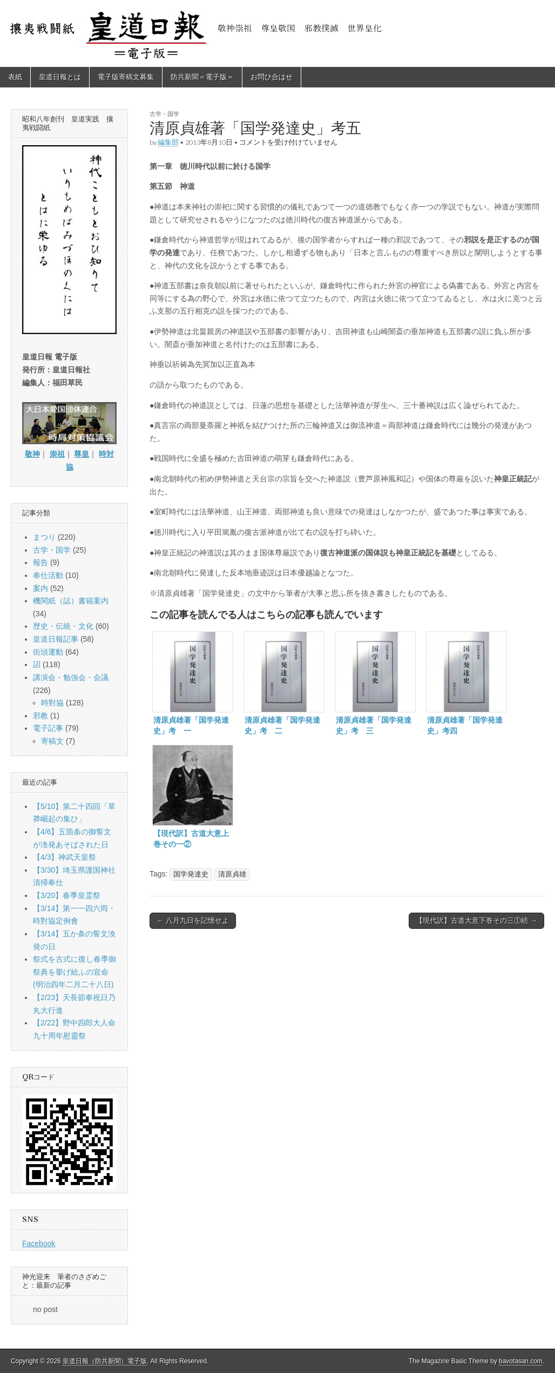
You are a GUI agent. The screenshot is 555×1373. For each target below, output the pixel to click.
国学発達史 (190, 874)
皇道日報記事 (55, 639)
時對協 (52, 702)
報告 (40, 562)
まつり (44, 537)
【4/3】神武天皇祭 (64, 857)
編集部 (168, 142)
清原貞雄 (232, 874)
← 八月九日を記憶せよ (193, 920)
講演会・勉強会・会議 (71, 677)
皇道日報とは (60, 76)
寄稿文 (52, 741)
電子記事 (48, 728)
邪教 (40, 715)
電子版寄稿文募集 (126, 76)
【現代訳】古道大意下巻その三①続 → (476, 920)
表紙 (15, 76)
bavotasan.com (521, 1361)
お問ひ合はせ (272, 76)
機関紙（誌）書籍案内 (71, 600)
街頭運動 (48, 652)
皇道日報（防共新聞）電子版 (105, 1361)
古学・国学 (164, 113)
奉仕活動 (48, 575)
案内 (40, 588)
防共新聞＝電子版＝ (202, 76)
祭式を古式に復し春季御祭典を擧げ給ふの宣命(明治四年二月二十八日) (74, 972)
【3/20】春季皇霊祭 (66, 895)
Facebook (38, 1243)
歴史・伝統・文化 (63, 626)
